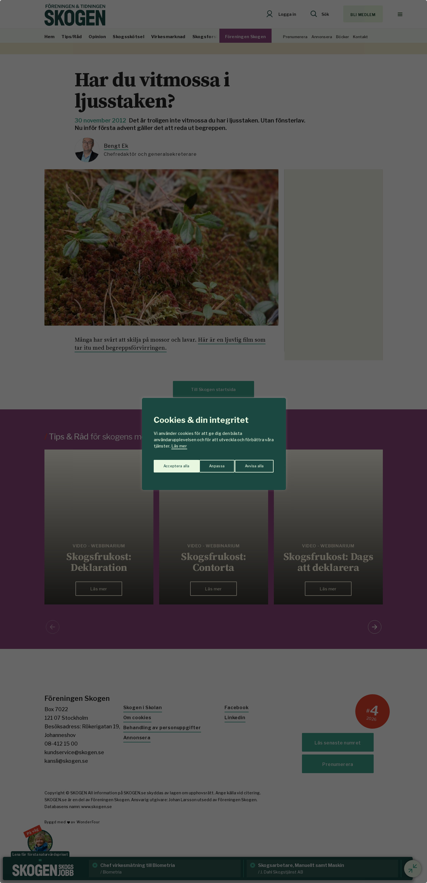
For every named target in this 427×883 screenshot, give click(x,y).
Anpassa (170, 464)
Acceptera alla (251, 464)
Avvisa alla (208, 464)
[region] (213, 441)
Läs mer (179, 446)
